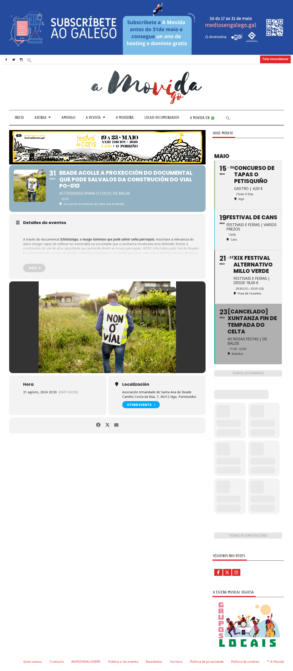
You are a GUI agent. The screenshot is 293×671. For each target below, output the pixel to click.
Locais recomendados (161, 117)
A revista (93, 117)
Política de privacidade (207, 661)
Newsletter (155, 661)
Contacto (57, 661)
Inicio (19, 117)
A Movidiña (125, 117)
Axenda (40, 117)
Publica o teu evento (124, 661)
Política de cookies (246, 661)
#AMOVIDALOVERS (86, 661)
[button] (34, 60)
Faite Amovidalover (275, 59)
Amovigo (68, 117)
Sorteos (177, 661)
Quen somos (32, 661)
